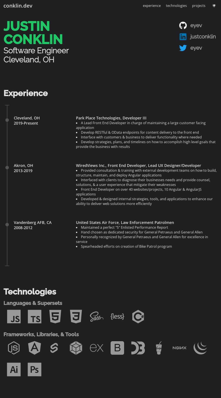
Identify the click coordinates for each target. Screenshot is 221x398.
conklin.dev (17, 5)
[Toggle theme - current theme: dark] (214, 6)
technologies (176, 5)
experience (152, 5)
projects (198, 5)
